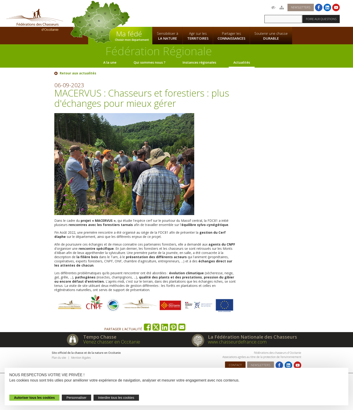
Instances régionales (199, 62)
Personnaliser (76, 398)
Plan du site (59, 358)
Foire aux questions (321, 19)
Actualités (241, 62)
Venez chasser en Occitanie (111, 342)
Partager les (231, 36)
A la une (109, 62)
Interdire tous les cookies (116, 398)
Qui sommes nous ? (149, 62)
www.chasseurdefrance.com (237, 342)
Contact (235, 365)
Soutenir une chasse (271, 36)
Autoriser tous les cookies (34, 398)
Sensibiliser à (167, 36)
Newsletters (300, 7)
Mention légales (81, 358)
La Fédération (167, 13)
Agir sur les (197, 36)
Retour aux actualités (78, 73)
